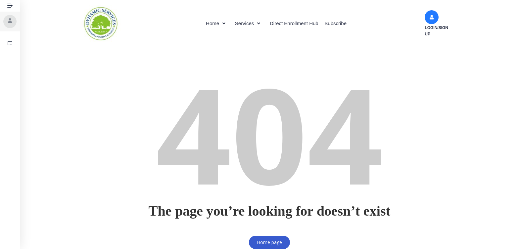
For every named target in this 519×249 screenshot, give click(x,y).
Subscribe (341, 23)
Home (211, 23)
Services (247, 23)
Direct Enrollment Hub (296, 23)
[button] (211, 23)
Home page (269, 242)
